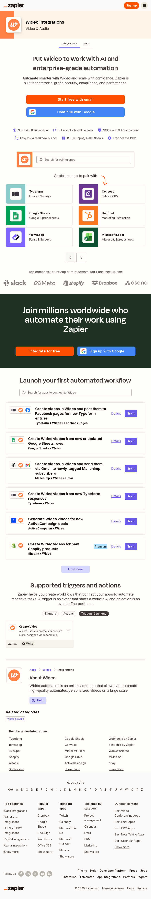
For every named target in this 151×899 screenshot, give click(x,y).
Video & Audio (37, 29)
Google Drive (73, 757)
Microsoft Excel (75, 750)
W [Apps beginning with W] (126, 789)
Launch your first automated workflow (75, 380)
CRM (87, 839)
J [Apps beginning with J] (60, 789)
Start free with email (75, 99)
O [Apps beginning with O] (85, 789)
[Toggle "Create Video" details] (40, 630)
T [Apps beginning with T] (111, 789)
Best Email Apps (125, 821)
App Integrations (108, 877)
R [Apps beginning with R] (101, 789)
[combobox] (83, 159)
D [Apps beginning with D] (32, 789)
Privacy (142, 888)
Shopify (14, 757)
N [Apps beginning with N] (80, 789)
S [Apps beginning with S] (106, 789)
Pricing (82, 870)
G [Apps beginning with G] (47, 789)
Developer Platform (113, 870)
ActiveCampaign (75, 763)
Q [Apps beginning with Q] (96, 789)
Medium (64, 850)
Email (87, 832)
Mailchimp (115, 757)
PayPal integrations (16, 839)
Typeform (15, 738)
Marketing (90, 845)
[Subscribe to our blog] (49, 874)
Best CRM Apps (125, 828)
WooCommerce (119, 750)
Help (37, 700)
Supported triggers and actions (75, 585)
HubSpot (14, 750)
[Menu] (144, 5)
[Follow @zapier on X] (35, 874)
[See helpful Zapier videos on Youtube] (42, 874)
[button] (75, 112)
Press (133, 870)
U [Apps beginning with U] (116, 789)
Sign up (131, 5)
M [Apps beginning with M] (75, 789)
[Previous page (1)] (70, 257)
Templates (87, 877)
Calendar (90, 826)
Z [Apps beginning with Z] (142, 789)
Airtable (14, 763)
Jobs (143, 870)
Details (116, 413)
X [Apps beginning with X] (132, 789)
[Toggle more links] (28, 769)
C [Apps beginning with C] (27, 789)
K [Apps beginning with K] (65, 789)
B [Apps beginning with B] (22, 789)
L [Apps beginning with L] (70, 789)
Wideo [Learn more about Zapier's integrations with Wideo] (47, 669)
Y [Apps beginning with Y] (137, 789)
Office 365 (44, 845)
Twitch (63, 815)
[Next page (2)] (81, 257)
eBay (112, 763)
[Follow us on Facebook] (21, 874)
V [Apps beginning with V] (121, 789)
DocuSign (44, 832)
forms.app (15, 744)
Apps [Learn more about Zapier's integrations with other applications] (33, 669)
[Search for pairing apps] (87, 159)
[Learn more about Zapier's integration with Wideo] (14, 675)
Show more (11, 851)
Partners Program (135, 877)
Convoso (71, 744)
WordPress (45, 839)
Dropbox (43, 815)
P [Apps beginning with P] (90, 789)
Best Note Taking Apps (130, 834)
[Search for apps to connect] (79, 392)
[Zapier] (14, 5)
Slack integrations (15, 810)
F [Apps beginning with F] (41, 789)
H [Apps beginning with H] (52, 789)
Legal (130, 888)
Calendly (65, 821)
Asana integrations (16, 845)
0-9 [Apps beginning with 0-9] (10, 789)
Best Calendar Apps (127, 840)
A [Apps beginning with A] (17, 789)
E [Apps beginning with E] (37, 789)
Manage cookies (113, 888)
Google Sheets (74, 738)
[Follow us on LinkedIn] (28, 874)
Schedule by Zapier (121, 744)
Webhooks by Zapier (122, 738)
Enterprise (69, 877)
